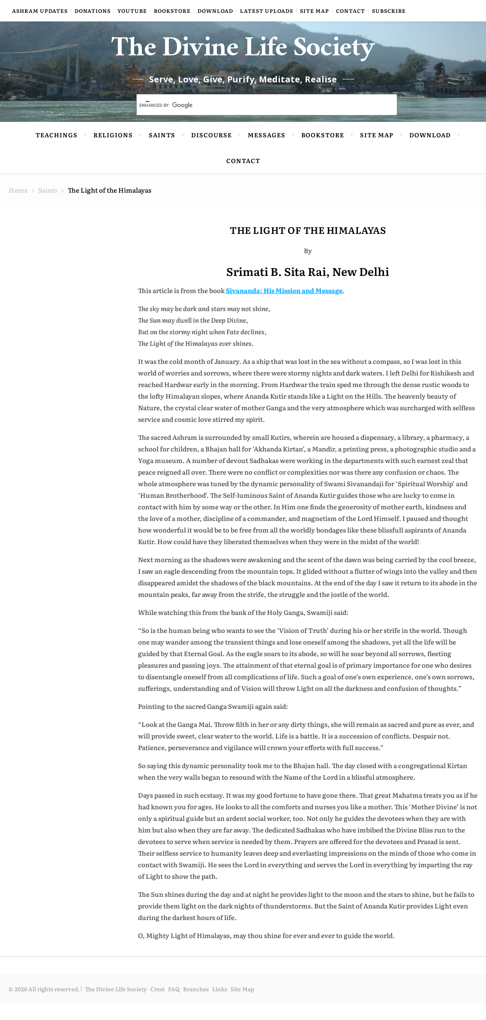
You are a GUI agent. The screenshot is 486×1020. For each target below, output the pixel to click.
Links (219, 1006)
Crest (157, 1006)
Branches (196, 1006)
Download (215, 11)
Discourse (211, 151)
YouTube (132, 11)
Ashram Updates (40, 11)
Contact (350, 11)
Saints (162, 151)
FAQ (174, 1006)
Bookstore (172, 11)
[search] (256, 122)
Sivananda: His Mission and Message (284, 307)
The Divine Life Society (243, 60)
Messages (266, 151)
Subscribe (389, 11)
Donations (93, 11)
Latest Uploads (266, 11)
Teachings (57, 151)
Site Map (314, 11)
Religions (113, 151)
